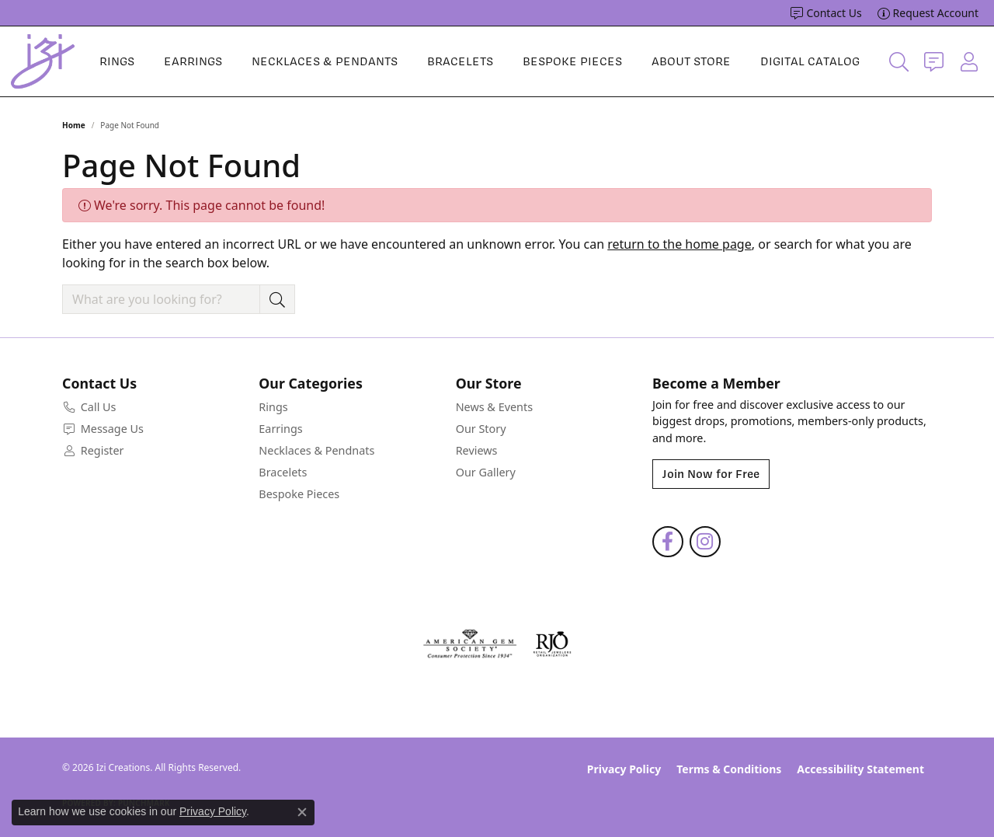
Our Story (481, 428)
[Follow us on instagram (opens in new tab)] (705, 541)
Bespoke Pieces (572, 61)
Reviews (477, 450)
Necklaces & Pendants (325, 61)
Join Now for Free (710, 474)
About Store (691, 61)
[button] (899, 61)
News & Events (494, 406)
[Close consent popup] (302, 812)
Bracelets (460, 61)
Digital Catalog (810, 61)
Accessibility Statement (860, 769)
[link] (826, 13)
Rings (116, 61)
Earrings (193, 61)
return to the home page (679, 244)
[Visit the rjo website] (552, 644)
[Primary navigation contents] (479, 61)
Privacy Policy (624, 769)
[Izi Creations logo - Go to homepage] (43, 61)
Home (73, 125)
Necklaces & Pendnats (316, 450)
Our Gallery (486, 472)
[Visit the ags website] (470, 644)
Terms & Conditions (728, 769)
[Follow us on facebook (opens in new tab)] (667, 541)
